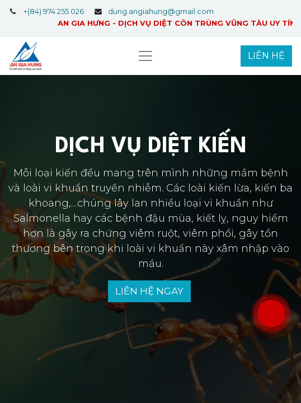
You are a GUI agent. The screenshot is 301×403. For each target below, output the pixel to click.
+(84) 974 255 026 (53, 11)
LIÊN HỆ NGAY (149, 291)
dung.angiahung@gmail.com (161, 11)
